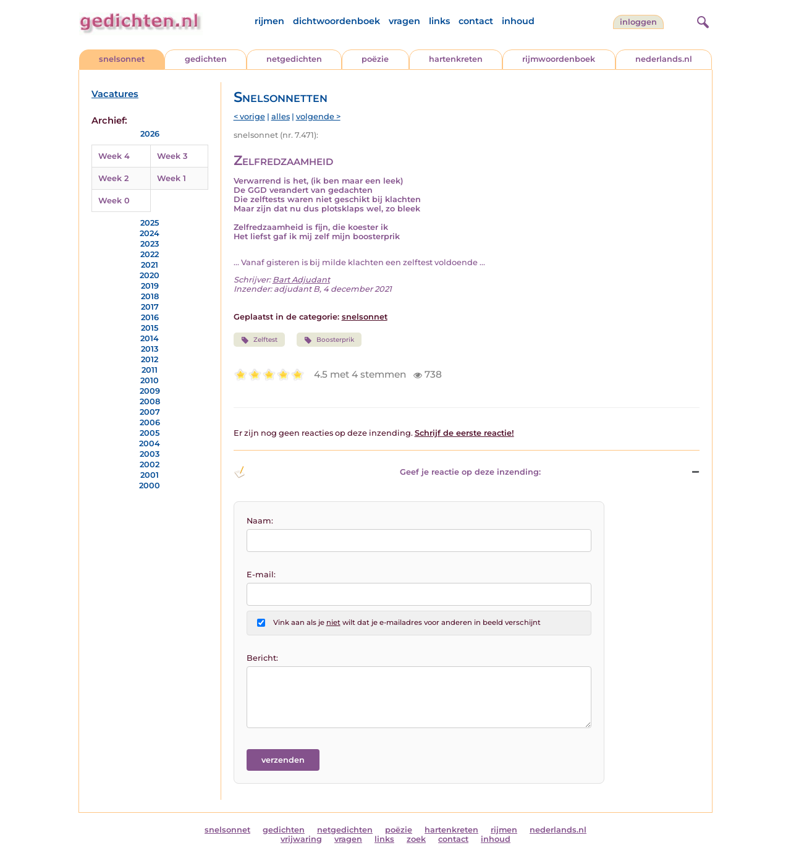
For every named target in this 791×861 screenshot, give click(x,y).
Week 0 (114, 200)
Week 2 (113, 178)
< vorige (249, 116)
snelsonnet (122, 59)
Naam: (260, 520)
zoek (416, 839)
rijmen (269, 21)
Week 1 (171, 178)
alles (280, 116)
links (439, 21)
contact (476, 21)
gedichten (206, 59)
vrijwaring (301, 839)
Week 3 (172, 156)
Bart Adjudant (301, 279)
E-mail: (261, 574)
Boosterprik (329, 340)
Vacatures (114, 94)
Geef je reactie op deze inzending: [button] (387, 472)
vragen (404, 21)
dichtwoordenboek (336, 21)
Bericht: (262, 658)
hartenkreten (456, 59)
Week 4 (114, 156)
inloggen (638, 22)
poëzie (375, 59)
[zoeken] (701, 20)
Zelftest (259, 340)
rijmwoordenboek (558, 59)
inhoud (518, 21)
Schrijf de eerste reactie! (464, 433)
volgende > (318, 116)
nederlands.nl (663, 59)
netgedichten (294, 59)
